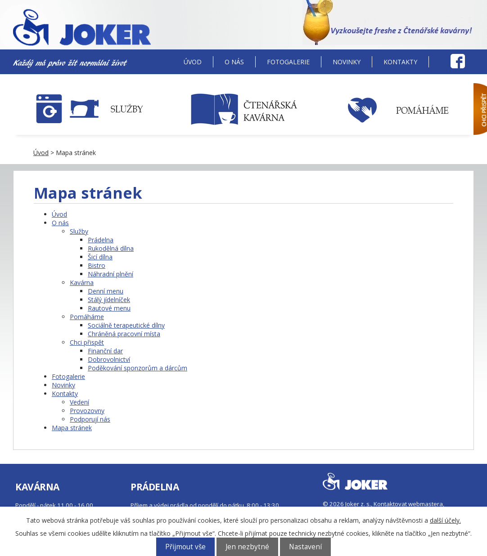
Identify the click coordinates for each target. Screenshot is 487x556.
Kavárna (82, 282)
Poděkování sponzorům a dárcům (137, 368)
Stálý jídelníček (109, 299)
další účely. (445, 520)
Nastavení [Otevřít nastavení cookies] (305, 547)
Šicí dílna (100, 257)
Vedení (79, 402)
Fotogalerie (288, 62)
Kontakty (400, 62)
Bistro (96, 265)
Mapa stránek (72, 427)
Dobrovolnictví (109, 359)
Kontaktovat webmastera (408, 504)
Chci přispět (87, 342)
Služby (79, 231)
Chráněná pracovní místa (124, 333)
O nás (234, 62)
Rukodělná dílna (111, 248)
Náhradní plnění (110, 274)
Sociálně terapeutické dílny (126, 325)
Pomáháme (87, 316)
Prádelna (100, 240)
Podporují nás (90, 419)
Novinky (347, 62)
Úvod (193, 62)
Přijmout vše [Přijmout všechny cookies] (185, 547)
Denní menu (105, 291)
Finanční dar (105, 351)
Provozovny (87, 410)
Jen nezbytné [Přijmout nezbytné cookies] (247, 547)
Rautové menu (109, 308)
